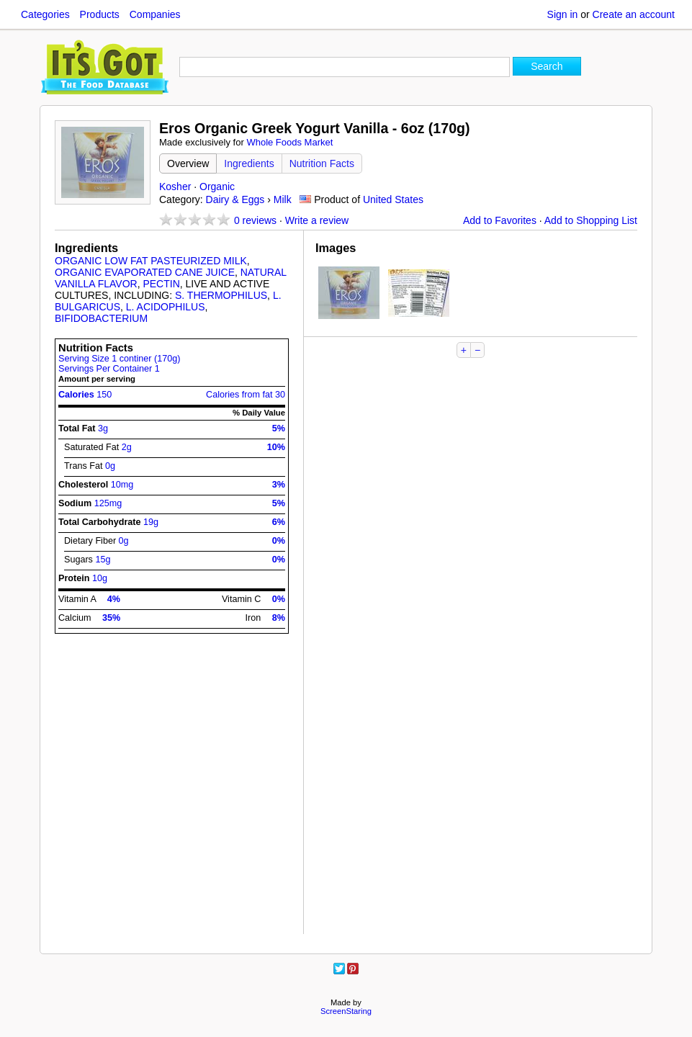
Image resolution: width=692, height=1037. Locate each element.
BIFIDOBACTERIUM (101, 318)
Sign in (562, 14)
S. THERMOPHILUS (221, 295)
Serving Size (119, 359)
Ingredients (249, 163)
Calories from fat (245, 395)
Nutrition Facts (321, 163)
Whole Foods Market (289, 142)
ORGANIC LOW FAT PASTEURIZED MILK (151, 260)
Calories (85, 395)
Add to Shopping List (590, 220)
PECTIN (161, 283)
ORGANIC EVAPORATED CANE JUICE (145, 272)
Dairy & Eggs (235, 199)
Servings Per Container (109, 369)
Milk (283, 199)
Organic (217, 186)
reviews (255, 220)
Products (100, 14)
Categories (45, 14)
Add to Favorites (499, 220)
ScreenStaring (346, 1011)
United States (393, 199)
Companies (155, 14)
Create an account (634, 14)
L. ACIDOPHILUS (165, 307)
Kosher (175, 186)
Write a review (317, 220)
